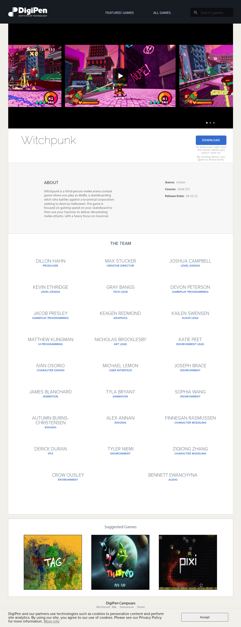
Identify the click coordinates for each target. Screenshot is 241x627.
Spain (141, 607)
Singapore (127, 607)
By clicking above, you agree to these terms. (211, 158)
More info (52, 621)
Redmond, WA (106, 607)
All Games (162, 13)
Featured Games (119, 13)
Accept (204, 617)
